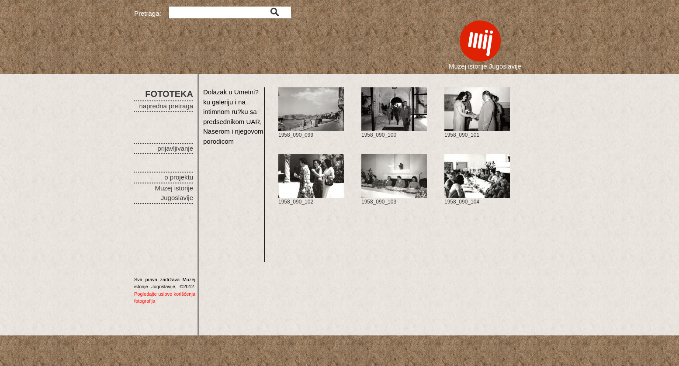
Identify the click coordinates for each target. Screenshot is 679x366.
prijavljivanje (175, 148)
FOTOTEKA (169, 94)
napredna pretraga (166, 106)
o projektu (178, 177)
